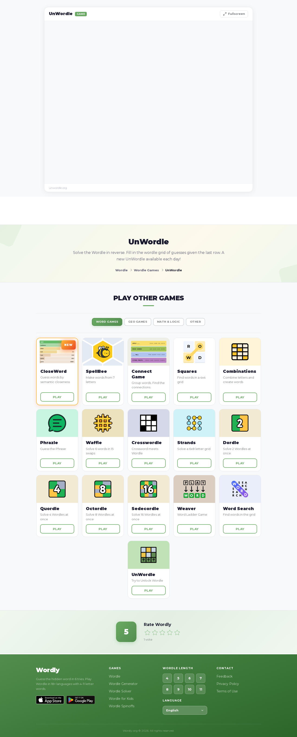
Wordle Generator (123, 684)
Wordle (114, 676)
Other (203, 322)
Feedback (224, 676)
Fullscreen (234, 14)
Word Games (100, 322)
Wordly (47, 670)
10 (189, 689)
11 (200, 689)
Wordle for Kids (121, 699)
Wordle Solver (120, 691)
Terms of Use (227, 691)
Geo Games (136, 322)
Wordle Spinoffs (121, 706)
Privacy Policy (227, 684)
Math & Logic (171, 322)
